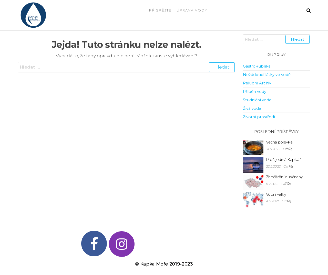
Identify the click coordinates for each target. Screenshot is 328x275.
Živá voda (252, 108)
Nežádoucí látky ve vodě (267, 74)
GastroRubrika (257, 66)
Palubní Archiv (257, 83)
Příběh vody (254, 91)
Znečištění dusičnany (284, 176)
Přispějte (160, 10)
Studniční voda (257, 99)
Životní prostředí (259, 116)
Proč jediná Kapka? (283, 159)
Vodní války (276, 194)
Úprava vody (192, 10)
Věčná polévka (279, 142)
